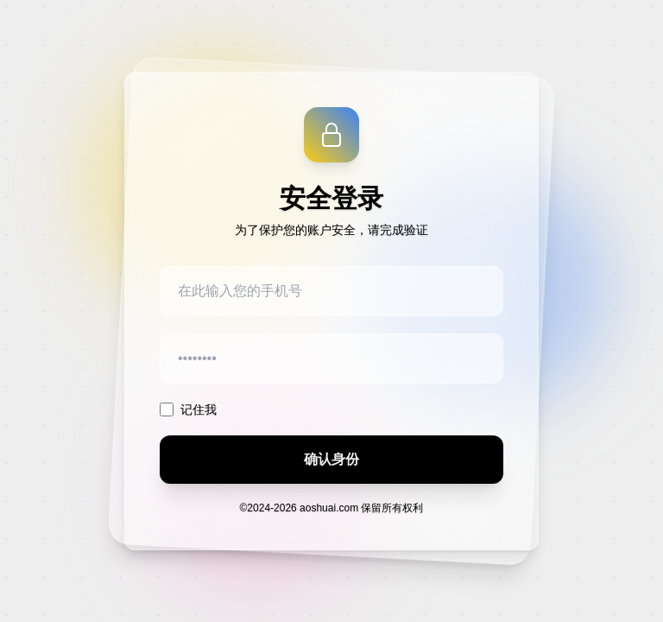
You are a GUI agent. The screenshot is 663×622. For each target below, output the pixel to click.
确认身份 (331, 459)
